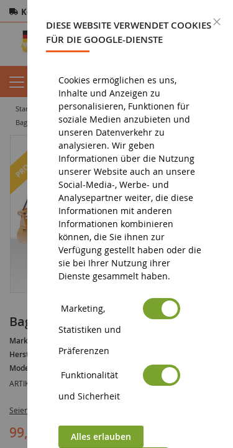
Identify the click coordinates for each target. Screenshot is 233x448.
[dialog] (130, 224)
